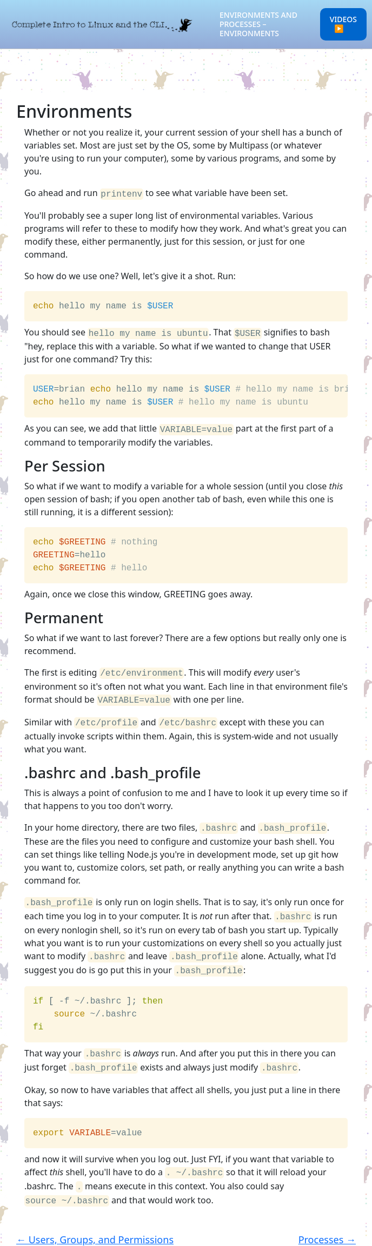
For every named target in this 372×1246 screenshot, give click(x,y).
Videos (343, 23)
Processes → (327, 1222)
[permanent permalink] (19, 615)
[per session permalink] (19, 463)
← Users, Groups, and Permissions (95, 1222)
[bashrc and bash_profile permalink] (19, 767)
